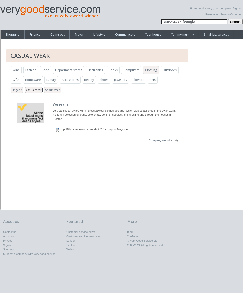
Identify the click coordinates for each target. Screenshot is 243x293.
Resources (212, 14)
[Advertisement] (218, 126)
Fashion (30, 70)
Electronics (95, 70)
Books (113, 70)
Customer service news (80, 231)
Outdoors (170, 70)
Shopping (13, 34)
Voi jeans (60, 104)
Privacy (7, 240)
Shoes (104, 80)
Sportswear (52, 90)
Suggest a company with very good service (29, 253)
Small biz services (216, 34)
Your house (153, 34)
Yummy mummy (182, 34)
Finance (35, 34)
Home (193, 8)
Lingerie (17, 90)
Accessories (70, 80)
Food (45, 70)
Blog (130, 231)
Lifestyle (99, 34)
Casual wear (33, 90)
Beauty (89, 80)
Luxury (51, 80)
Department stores (68, 70)
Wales (70, 249)
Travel (79, 34)
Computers (131, 70)
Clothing (151, 70)
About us (8, 236)
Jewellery (120, 80)
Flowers (138, 80)
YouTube (132, 236)
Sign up (237, 8)
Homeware (33, 80)
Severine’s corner (231, 14)
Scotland (71, 245)
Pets (153, 80)
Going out (57, 34)
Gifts (16, 80)
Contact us (9, 231)
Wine (16, 70)
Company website (160, 140)
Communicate (125, 34)
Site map (8, 249)
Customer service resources (83, 236)
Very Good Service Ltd (143, 240)
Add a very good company (215, 8)
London (71, 240)
